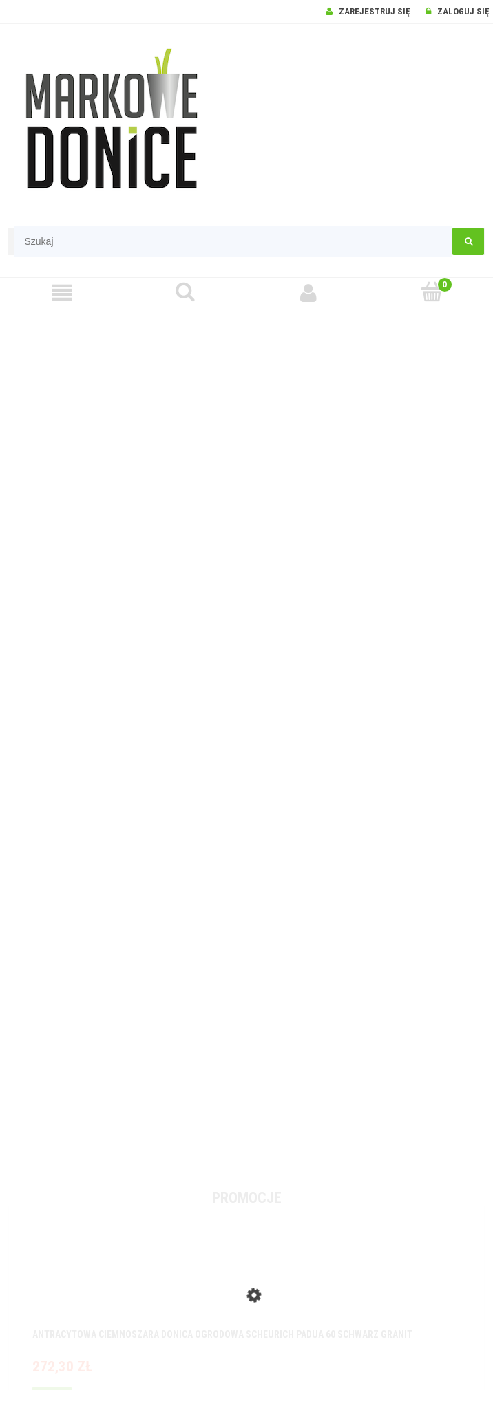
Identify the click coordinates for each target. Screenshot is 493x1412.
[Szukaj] (185, 292)
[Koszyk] (431, 292)
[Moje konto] (308, 292)
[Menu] (61, 292)
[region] (246, 740)
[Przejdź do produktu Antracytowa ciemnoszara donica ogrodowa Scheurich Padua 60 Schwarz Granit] (246, 1282)
